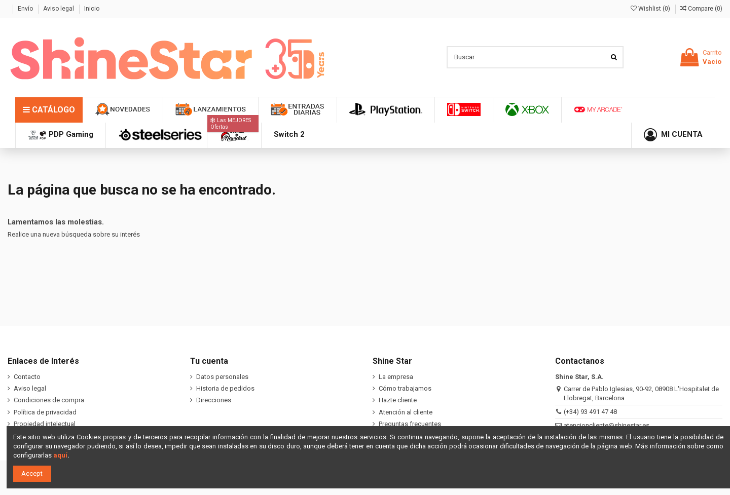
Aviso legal (59, 8)
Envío (26, 8)
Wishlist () (651, 8)
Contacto (27, 376)
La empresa (396, 376)
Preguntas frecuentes (410, 424)
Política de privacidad (45, 412)
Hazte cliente (398, 400)
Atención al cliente (405, 412)
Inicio (91, 8)
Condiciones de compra (49, 400)
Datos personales (222, 376)
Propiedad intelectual (45, 424)
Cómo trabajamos (405, 388)
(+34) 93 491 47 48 (590, 411)
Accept (32, 473)
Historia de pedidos (225, 388)
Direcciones (213, 400)
